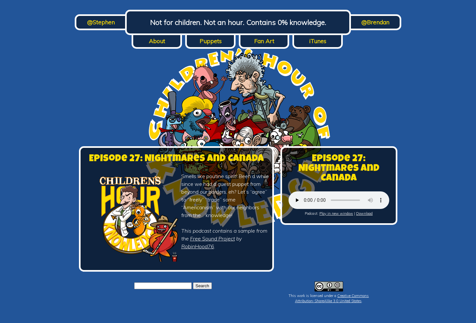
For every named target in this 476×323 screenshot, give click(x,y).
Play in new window (336, 213)
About (157, 41)
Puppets (210, 41)
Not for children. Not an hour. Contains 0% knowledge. (238, 22)
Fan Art (264, 41)
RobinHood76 (197, 246)
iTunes (317, 41)
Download (364, 213)
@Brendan (375, 22)
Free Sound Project (212, 238)
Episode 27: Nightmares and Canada (176, 159)
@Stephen (101, 22)
